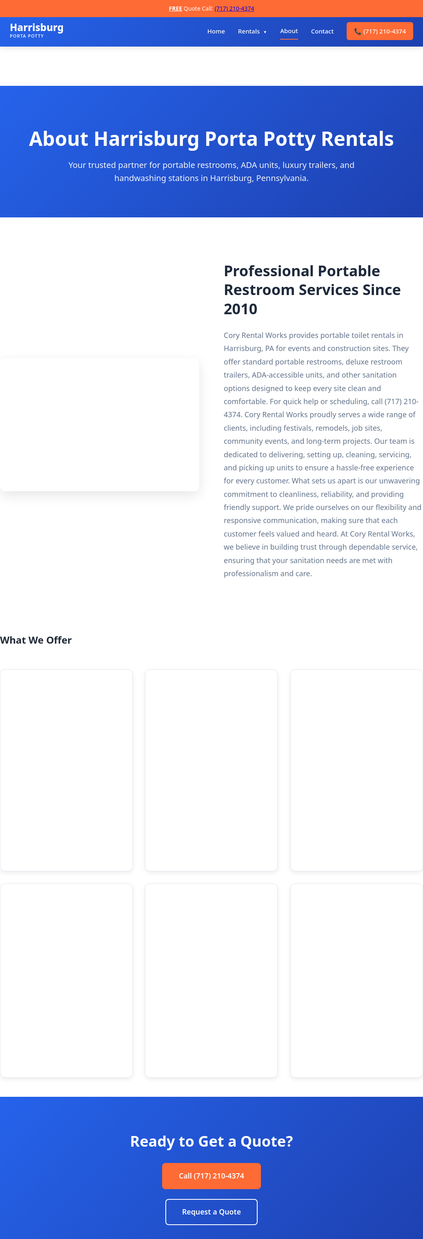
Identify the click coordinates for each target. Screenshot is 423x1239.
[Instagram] (39, 1179)
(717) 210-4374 (234, 8)
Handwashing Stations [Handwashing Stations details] (207, 811)
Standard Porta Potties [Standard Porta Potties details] (62, 693)
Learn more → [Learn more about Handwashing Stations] (211, 872)
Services (162, 1164)
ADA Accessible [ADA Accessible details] (336, 693)
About (289, 31)
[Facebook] (17, 1179)
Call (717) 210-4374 (211, 1007)
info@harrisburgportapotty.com (349, 1164)
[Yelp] (81, 1179)
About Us (164, 1151)
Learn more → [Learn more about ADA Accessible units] (344, 753)
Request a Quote (211, 1044)
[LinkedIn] (60, 1179)
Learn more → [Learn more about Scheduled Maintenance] (325, 850)
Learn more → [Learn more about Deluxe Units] (197, 753)
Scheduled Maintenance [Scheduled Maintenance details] (355, 811)
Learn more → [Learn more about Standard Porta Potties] (91, 753)
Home (216, 31)
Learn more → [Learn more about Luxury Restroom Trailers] (35, 886)
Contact (322, 31)
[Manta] (102, 1179)
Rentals (249, 31)
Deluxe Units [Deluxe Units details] (185, 693)
